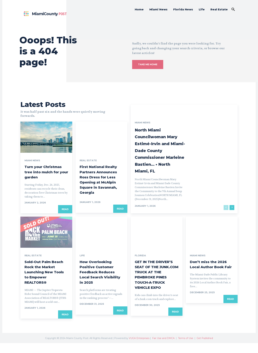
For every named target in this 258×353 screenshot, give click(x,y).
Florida (140, 260)
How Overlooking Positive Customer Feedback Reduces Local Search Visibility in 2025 (100, 276)
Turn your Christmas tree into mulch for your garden (46, 171)
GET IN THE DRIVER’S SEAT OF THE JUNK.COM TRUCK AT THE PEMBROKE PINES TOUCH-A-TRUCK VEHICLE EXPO (154, 282)
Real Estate (88, 160)
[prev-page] (226, 212)
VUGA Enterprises (139, 348)
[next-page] (232, 212)
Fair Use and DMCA (163, 348)
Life (82, 260)
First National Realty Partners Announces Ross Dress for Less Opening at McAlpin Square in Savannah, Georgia (101, 182)
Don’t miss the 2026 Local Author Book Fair (211, 271)
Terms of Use (185, 348)
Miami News (32, 160)
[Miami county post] (44, 13)
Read (65, 209)
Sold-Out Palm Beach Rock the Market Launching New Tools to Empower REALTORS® (44, 279)
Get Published (205, 348)
